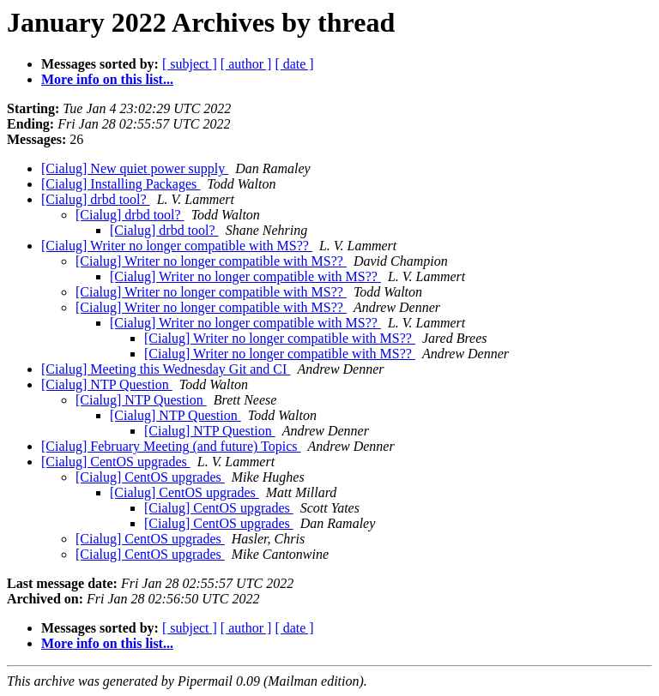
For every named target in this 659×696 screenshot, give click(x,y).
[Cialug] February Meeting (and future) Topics (171, 446)
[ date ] (294, 64)
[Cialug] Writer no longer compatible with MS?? (176, 245)
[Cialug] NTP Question (106, 384)
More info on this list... (107, 79)
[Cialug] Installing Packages (120, 184)
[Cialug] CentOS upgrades (115, 461)
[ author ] (246, 64)
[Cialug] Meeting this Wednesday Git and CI (165, 369)
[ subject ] (189, 64)
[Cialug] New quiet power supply (134, 168)
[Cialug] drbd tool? (95, 199)
